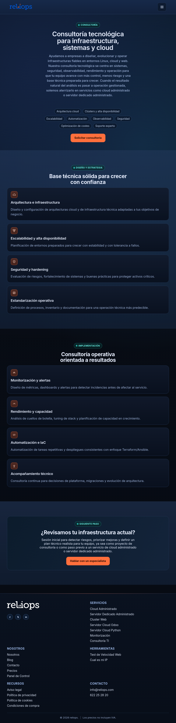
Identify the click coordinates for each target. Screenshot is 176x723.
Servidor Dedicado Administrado (112, 614)
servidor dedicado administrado (89, 95)
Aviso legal (14, 690)
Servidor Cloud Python (105, 630)
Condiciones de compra (23, 705)
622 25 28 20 (99, 695)
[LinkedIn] (26, 617)
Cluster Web (98, 619)
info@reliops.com (102, 690)
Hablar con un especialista (88, 561)
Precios (12, 671)
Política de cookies (20, 700)
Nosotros (13, 654)
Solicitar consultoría (88, 138)
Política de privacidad (21, 695)
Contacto (13, 665)
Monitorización (100, 635)
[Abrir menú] (161, 7)
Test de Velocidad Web (105, 654)
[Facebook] (10, 617)
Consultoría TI (99, 641)
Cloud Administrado (103, 609)
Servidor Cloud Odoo (104, 625)
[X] (18, 617)
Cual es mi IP (98, 660)
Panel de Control (18, 676)
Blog (10, 660)
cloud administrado (116, 90)
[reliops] (21, 7)
